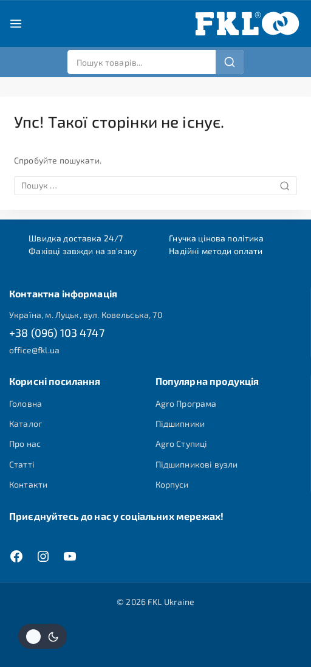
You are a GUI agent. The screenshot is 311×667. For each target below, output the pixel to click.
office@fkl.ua (34, 350)
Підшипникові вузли (197, 464)
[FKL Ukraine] (247, 24)
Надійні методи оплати (215, 251)
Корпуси (172, 484)
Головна (25, 403)
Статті (22, 464)
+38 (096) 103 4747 (56, 332)
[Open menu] (15, 23)
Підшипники (180, 423)
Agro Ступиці (182, 443)
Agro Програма (186, 403)
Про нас (25, 443)
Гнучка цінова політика (216, 238)
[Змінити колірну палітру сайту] (42, 636)
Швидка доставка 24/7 (76, 238)
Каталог (25, 423)
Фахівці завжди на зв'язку (83, 251)
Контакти (28, 484)
